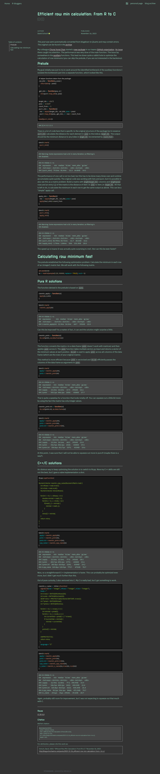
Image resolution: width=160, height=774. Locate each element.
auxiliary (57, 55)
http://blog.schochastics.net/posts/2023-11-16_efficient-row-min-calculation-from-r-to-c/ (72, 751)
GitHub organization (105, 49)
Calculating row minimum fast (20, 49)
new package (79, 49)
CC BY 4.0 (41, 714)
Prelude (13, 45)
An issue (119, 49)
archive (68, 44)
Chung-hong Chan (57, 49)
